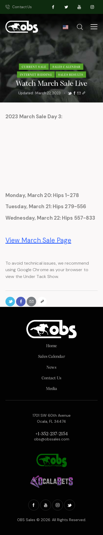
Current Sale (34, 67)
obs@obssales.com (51, 439)
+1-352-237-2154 (51, 434)
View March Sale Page (38, 240)
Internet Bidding (36, 75)
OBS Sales (26, 519)
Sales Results (70, 75)
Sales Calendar (66, 67)
